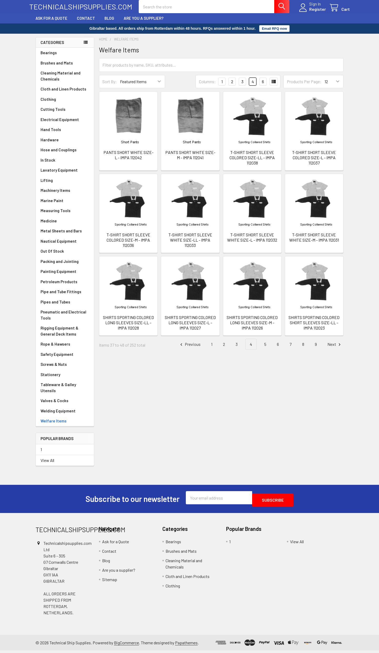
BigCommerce (126, 644)
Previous (190, 349)
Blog (109, 23)
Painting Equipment (58, 276)
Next (334, 349)
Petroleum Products (59, 286)
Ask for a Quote (51, 23)
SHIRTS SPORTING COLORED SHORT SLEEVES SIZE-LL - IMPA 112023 (314, 327)
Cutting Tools (53, 114)
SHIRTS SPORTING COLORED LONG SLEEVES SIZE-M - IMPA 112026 (252, 327)
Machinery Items (55, 195)
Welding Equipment (58, 415)
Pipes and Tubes (55, 306)
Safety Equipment (57, 359)
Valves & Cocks (54, 405)
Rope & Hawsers (55, 348)
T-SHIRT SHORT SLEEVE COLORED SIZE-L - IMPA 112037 (314, 162)
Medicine (49, 225)
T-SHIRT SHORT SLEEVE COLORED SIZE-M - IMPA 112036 (128, 244)
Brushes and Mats (57, 67)
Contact (86, 23)
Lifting (47, 185)
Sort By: (109, 86)
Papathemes (186, 644)
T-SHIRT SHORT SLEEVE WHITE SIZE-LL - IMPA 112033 (190, 244)
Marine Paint (52, 205)
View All (47, 464)
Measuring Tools (56, 215)
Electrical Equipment (60, 124)
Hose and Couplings (59, 154)
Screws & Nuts (54, 369)
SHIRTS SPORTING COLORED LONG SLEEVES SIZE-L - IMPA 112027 (190, 327)
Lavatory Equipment (59, 174)
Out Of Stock (52, 255)
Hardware (50, 144)
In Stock (48, 164)
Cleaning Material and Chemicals (61, 80)
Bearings (49, 57)
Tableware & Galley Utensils (58, 392)
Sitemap (109, 581)
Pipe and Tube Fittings (61, 296)
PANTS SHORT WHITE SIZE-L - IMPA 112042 (128, 159)
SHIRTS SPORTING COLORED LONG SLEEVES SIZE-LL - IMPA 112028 (128, 327)
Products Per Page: (304, 86)
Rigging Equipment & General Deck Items (59, 335)
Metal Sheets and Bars (61, 235)
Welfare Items (54, 425)
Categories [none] (52, 47)
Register (311, 12)
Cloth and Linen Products (63, 93)
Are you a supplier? (143, 23)
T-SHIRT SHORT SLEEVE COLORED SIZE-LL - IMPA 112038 (252, 162)
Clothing (48, 104)
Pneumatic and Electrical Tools (63, 319)
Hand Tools (51, 134)
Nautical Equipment (59, 245)
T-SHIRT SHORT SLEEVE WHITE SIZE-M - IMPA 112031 (314, 242)
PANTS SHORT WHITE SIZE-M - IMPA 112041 (190, 159)
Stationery (50, 379)
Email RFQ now (274, 33)
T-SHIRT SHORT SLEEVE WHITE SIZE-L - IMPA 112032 (252, 242)
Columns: (207, 86)
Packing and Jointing (60, 266)
